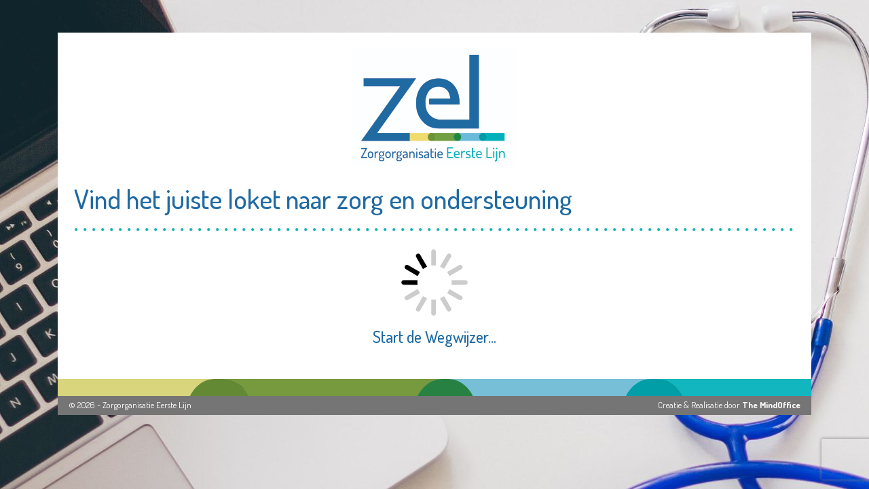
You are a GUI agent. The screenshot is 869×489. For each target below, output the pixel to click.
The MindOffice (771, 404)
